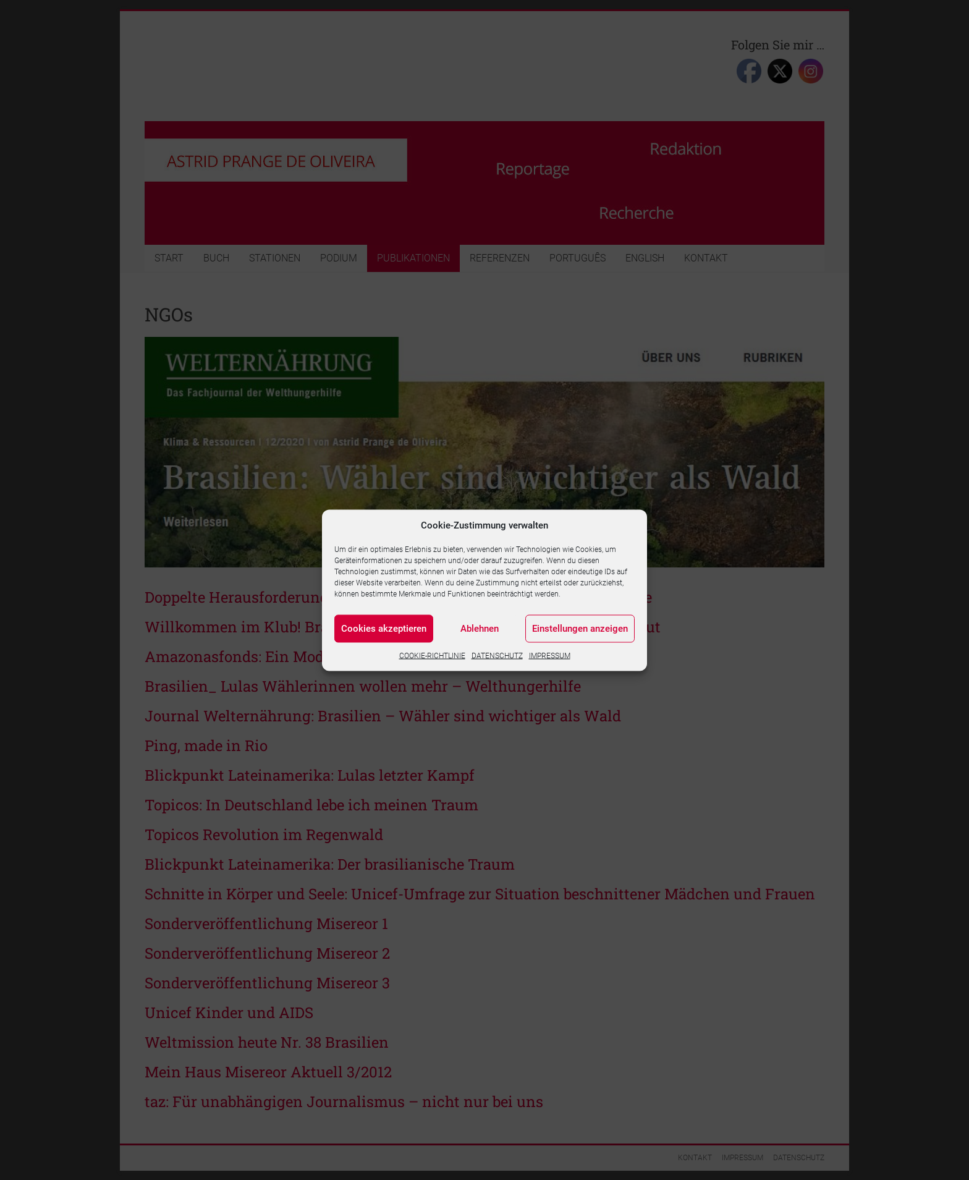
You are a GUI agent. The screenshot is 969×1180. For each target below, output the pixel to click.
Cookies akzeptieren (383, 628)
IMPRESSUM (549, 655)
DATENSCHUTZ (497, 655)
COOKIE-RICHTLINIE (432, 655)
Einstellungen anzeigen (580, 628)
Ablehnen (479, 628)
